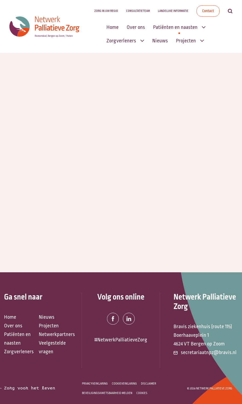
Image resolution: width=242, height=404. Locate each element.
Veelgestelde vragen (52, 347)
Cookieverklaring (124, 384)
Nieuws (46, 317)
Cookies (141, 393)
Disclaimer (148, 384)
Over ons (13, 325)
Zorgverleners (18, 351)
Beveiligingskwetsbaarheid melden (107, 393)
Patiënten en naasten (17, 339)
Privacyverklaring (95, 384)
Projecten (49, 325)
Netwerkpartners (53, 334)
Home (10, 317)
